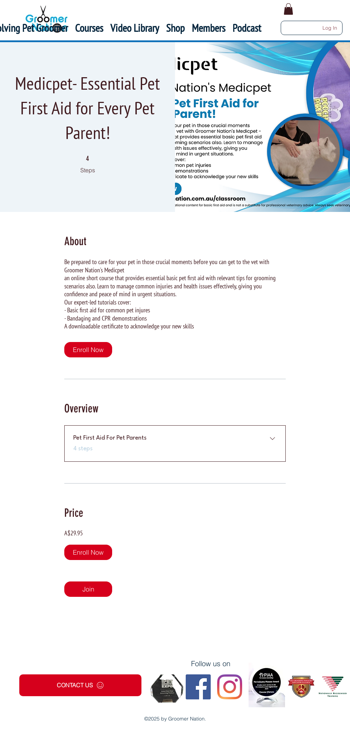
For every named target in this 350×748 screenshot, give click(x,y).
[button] (208, 28)
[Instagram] (229, 686)
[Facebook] (198, 686)
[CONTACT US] (80, 685)
